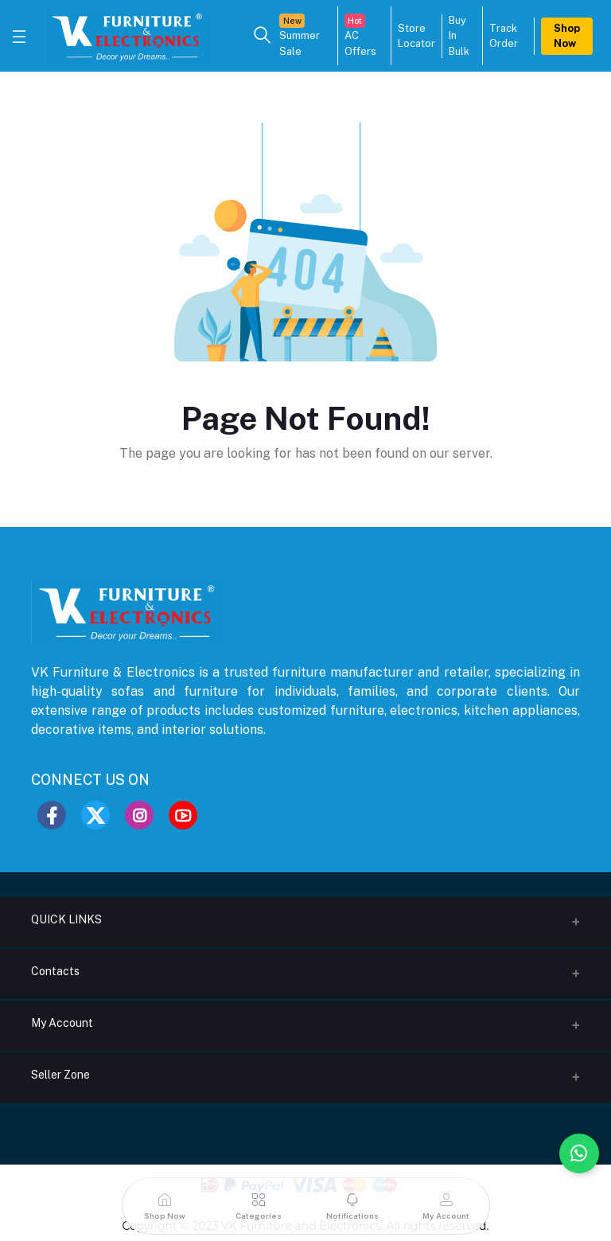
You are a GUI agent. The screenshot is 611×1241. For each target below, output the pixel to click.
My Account (62, 1023)
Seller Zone (60, 1074)
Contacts (55, 971)
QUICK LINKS (66, 919)
